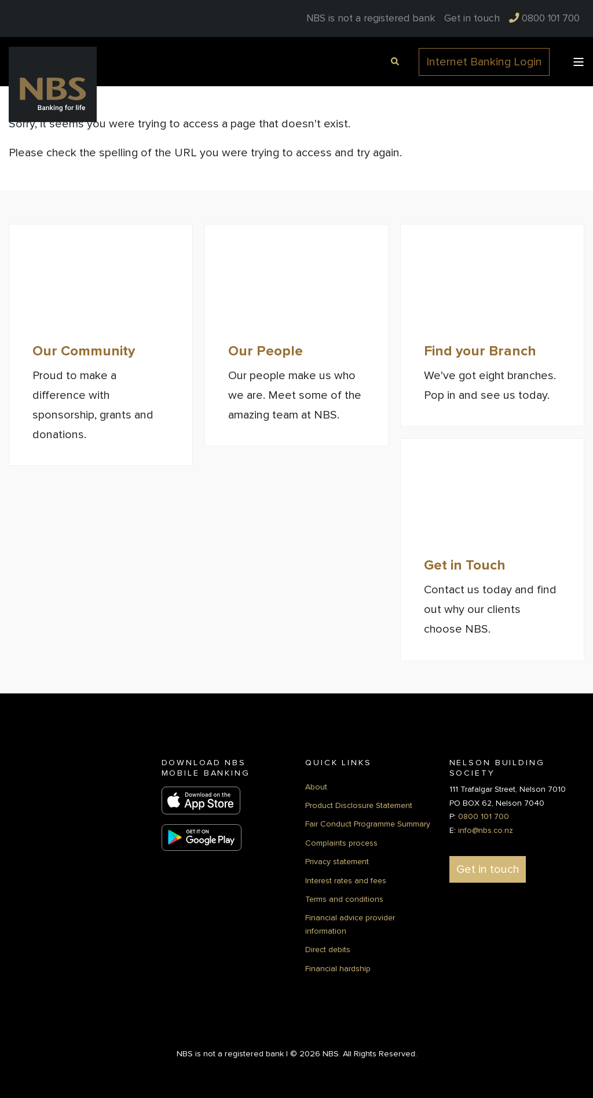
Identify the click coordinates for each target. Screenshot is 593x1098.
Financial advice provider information (350, 923)
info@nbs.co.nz (485, 830)
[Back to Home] (53, 84)
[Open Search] (393, 60)
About (316, 786)
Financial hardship (338, 967)
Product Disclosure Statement (358, 804)
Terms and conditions (344, 898)
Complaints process (341, 842)
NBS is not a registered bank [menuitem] (370, 18)
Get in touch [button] (487, 868)
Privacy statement (337, 860)
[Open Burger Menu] (578, 62)
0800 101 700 (483, 816)
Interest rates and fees (345, 879)
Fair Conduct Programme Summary (367, 823)
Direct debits (327, 948)
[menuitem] (472, 18)
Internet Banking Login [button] (484, 62)
